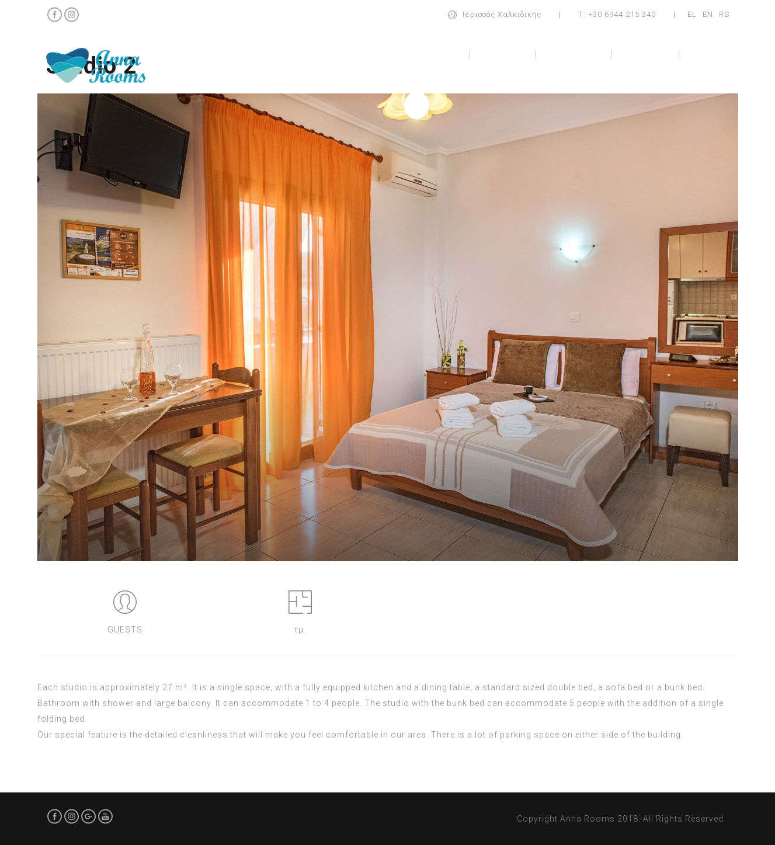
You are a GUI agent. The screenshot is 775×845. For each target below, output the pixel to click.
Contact (711, 54)
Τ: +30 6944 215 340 (617, 14)
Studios (503, 54)
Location (646, 54)
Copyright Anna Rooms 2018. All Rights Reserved (620, 818)
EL (692, 14)
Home (443, 54)
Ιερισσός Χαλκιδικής (502, 14)
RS (724, 14)
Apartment (575, 54)
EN (708, 14)
